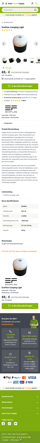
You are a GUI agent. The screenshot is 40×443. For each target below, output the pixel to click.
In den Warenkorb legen (20, 86)
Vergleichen (8, 123)
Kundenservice (7, 324)
